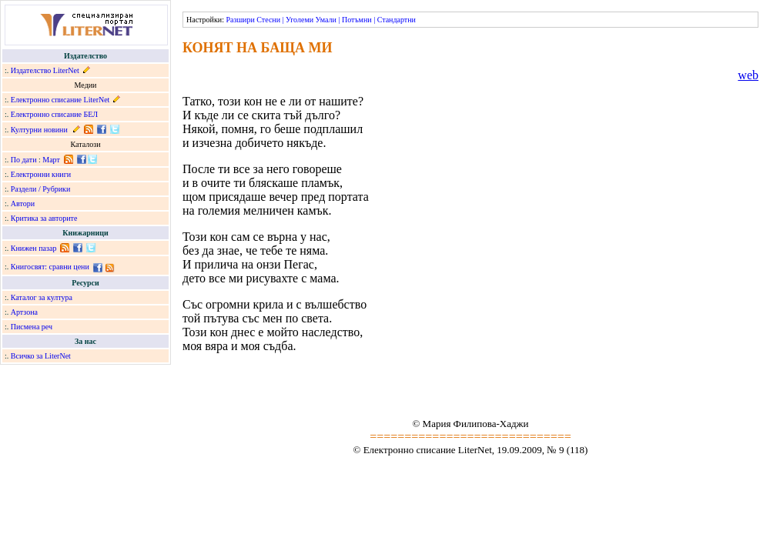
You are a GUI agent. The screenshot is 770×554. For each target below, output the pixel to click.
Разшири (240, 19)
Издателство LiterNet (45, 70)
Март (51, 159)
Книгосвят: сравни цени (50, 266)
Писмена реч (31, 326)
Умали (326, 19)
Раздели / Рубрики (41, 189)
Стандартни (396, 19)
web (748, 75)
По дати (24, 159)
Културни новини (39, 129)
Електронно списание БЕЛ (54, 114)
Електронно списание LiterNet (60, 99)
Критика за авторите (44, 218)
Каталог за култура (41, 297)
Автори (23, 203)
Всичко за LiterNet (41, 356)
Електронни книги (41, 174)
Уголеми (299, 19)
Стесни (268, 19)
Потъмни (357, 19)
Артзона (24, 312)
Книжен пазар (34, 248)
